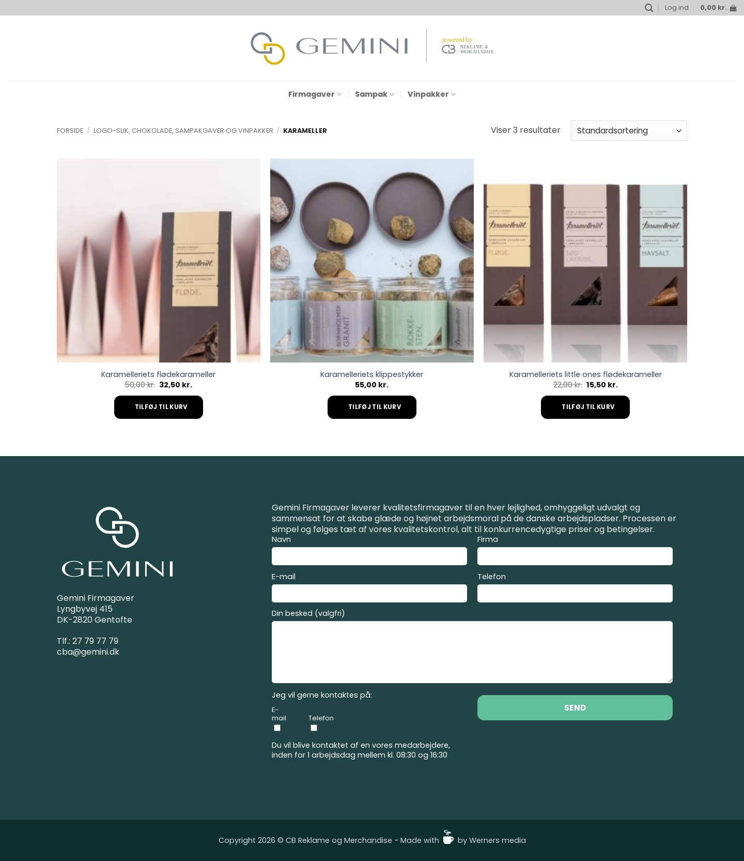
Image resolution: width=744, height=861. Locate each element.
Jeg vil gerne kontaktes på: (322, 695)
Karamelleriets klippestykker (371, 375)
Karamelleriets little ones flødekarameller (585, 375)
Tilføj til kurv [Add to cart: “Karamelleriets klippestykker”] (374, 407)
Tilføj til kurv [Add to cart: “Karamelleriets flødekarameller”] (161, 407)
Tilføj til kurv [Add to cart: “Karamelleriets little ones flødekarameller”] (588, 407)
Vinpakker (432, 94)
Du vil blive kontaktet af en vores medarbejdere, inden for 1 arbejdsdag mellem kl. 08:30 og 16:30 (361, 750)
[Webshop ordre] (629, 130)
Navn (369, 552)
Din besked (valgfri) (472, 648)
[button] (649, 8)
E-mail (369, 589)
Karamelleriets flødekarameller (158, 375)
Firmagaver (315, 94)
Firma (575, 552)
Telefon (575, 589)
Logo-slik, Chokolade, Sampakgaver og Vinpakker (183, 130)
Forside (70, 130)
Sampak (374, 94)
